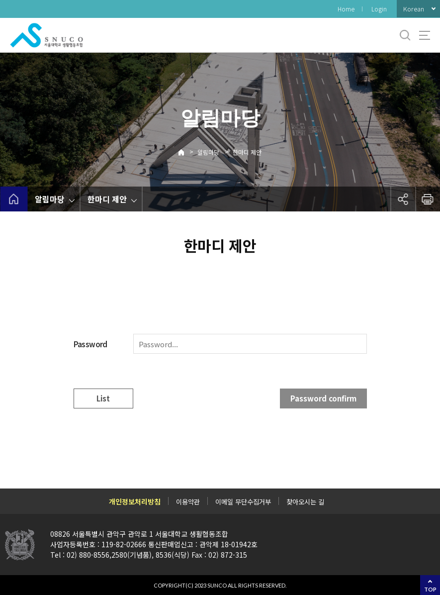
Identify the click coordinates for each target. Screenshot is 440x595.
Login (379, 8)
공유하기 (402, 199)
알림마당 (208, 152)
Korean (413, 8)
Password (90, 344)
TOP (430, 589)
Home (346, 8)
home (13, 199)
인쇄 (427, 199)
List (103, 398)
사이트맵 (424, 35)
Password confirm (323, 398)
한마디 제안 (247, 152)
